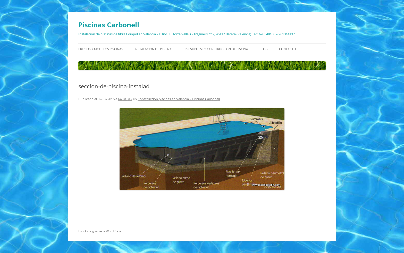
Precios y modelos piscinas (100, 49)
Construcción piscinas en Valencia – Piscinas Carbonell (179, 99)
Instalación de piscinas (153, 49)
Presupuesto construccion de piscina (216, 49)
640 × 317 (125, 99)
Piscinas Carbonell (108, 24)
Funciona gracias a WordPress (100, 231)
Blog (263, 49)
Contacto (287, 49)
